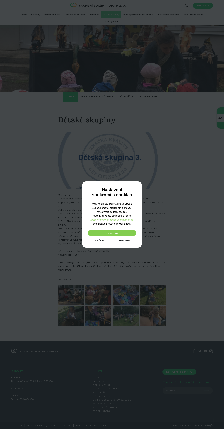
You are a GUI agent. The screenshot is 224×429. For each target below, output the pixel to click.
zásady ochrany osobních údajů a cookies (111, 220)
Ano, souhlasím (112, 233)
